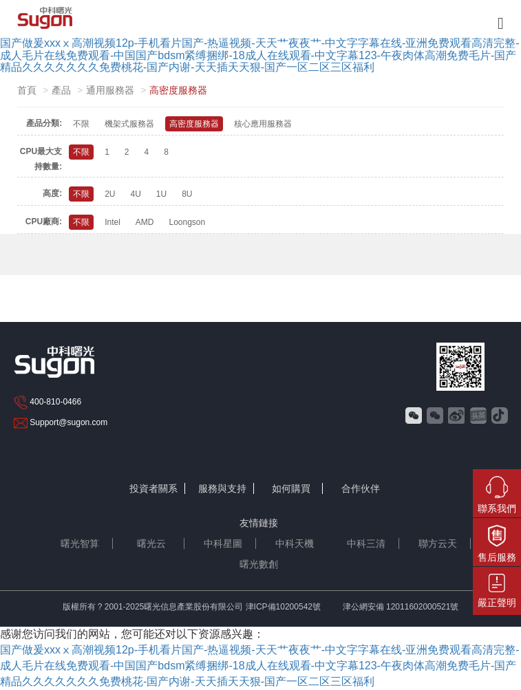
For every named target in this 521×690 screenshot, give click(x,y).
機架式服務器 (129, 124)
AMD (145, 222)
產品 (61, 90)
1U (161, 194)
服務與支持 (222, 488)
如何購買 (291, 488)
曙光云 (151, 543)
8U (187, 194)
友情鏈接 (259, 522)
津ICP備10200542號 (283, 607)
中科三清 (366, 543)
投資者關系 (153, 488)
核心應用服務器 (263, 124)
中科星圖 (223, 543)
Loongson (187, 222)
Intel (112, 222)
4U (135, 194)
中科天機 (294, 543)
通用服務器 (110, 90)
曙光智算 (80, 543)
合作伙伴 (360, 488)
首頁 (26, 90)
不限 (81, 124)
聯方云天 (437, 543)
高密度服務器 (194, 124)
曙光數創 (259, 564)
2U (110, 194)
